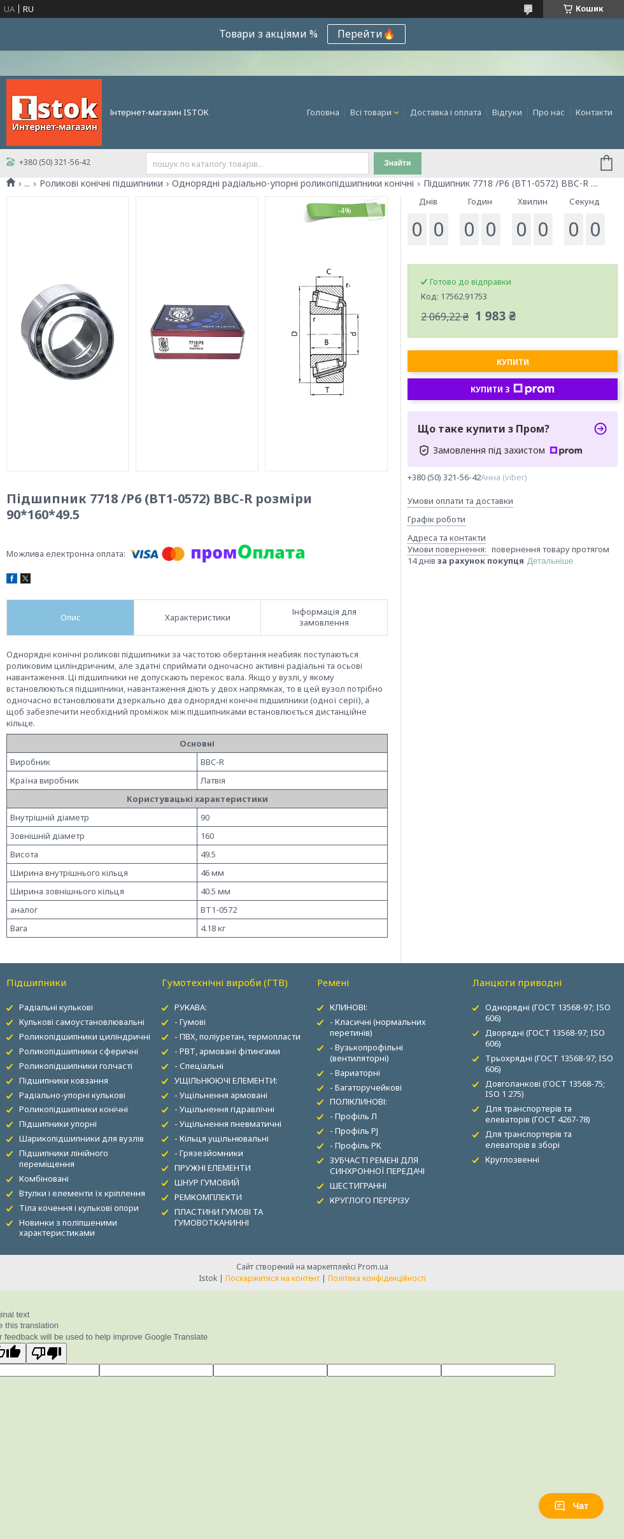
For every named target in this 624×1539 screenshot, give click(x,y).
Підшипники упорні (58, 1123)
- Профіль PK (355, 1145)
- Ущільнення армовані (220, 1095)
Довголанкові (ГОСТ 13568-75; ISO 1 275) (545, 1089)
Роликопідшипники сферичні (78, 1051)
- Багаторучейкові (366, 1087)
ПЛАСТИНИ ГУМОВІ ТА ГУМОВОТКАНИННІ (218, 1217)
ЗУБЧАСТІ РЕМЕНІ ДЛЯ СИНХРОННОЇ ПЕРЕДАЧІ (377, 1165)
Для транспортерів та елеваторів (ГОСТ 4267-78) (537, 1114)
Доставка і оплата (445, 112)
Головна (323, 112)
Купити (513, 362)
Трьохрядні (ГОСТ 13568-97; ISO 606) (549, 1063)
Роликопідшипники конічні (73, 1109)
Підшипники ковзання (63, 1080)
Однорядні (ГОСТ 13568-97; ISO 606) (548, 1012)
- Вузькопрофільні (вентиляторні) (366, 1053)
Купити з (513, 389)
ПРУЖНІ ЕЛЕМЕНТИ (212, 1167)
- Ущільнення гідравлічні (224, 1109)
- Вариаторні (355, 1072)
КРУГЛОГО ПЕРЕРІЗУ (369, 1200)
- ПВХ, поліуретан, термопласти (237, 1036)
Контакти (594, 112)
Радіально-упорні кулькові (72, 1095)
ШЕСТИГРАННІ (358, 1185)
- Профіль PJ (354, 1130)
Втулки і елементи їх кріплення (82, 1193)
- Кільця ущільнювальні (221, 1138)
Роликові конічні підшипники (101, 183)
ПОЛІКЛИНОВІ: (358, 1101)
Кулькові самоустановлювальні (82, 1021)
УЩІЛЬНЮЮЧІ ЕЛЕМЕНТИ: (226, 1080)
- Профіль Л (353, 1116)
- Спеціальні (198, 1065)
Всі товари (371, 112)
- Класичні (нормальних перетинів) (378, 1027)
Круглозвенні (512, 1159)
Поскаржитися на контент (272, 1278)
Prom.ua (373, 1266)
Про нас (549, 112)
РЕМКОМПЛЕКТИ (208, 1197)
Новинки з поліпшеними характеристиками (68, 1228)
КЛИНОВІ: (348, 1007)
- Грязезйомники (208, 1153)
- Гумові (190, 1021)
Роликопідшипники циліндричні (84, 1036)
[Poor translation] (46, 1353)
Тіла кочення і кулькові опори (79, 1207)
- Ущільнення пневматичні (227, 1123)
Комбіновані (44, 1178)
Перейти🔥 (366, 34)
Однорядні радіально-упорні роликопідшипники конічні (293, 183)
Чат (571, 1506)
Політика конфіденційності (377, 1278)
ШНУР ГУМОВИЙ (206, 1182)
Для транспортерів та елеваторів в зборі (528, 1139)
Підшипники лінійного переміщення (63, 1158)
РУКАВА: (190, 1007)
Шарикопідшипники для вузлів (81, 1138)
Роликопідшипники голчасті (75, 1065)
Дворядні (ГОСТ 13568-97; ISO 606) (545, 1038)
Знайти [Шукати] (397, 163)
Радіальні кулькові (56, 1007)
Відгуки (507, 112)
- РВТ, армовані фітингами (227, 1051)
